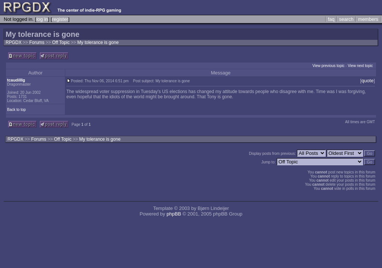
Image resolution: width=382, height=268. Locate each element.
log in (42, 19)
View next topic (360, 66)
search (346, 19)
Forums (36, 42)
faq (331, 19)
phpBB (173, 214)
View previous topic (328, 66)
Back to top (16, 110)
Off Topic (61, 42)
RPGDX (14, 42)
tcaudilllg (16, 80)
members (368, 19)
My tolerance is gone (98, 42)
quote (367, 80)
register (60, 19)
